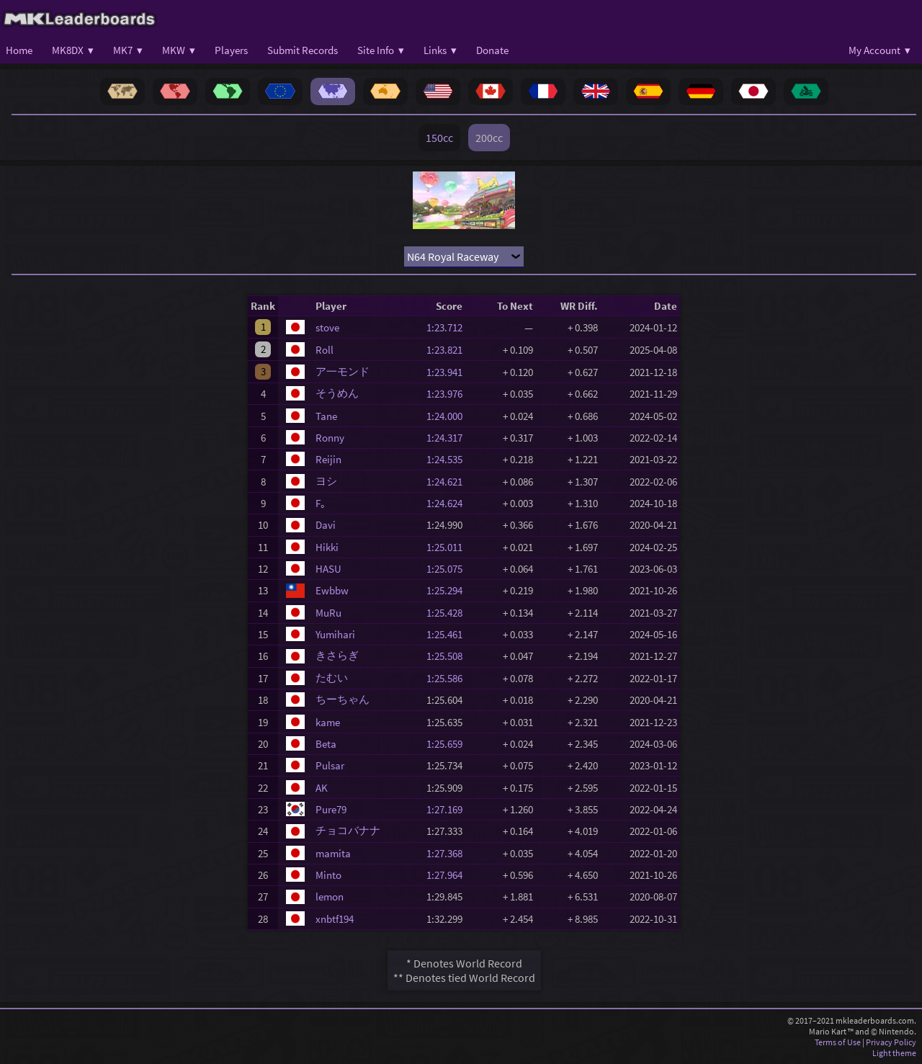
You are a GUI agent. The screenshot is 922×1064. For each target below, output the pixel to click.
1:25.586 (448, 678)
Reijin (328, 459)
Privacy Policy (891, 1042)
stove (327, 327)
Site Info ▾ (380, 50)
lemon (329, 896)
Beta (325, 744)
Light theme (894, 1052)
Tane (326, 416)
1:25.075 (448, 569)
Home (19, 50)
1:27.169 (448, 809)
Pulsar (329, 765)
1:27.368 (448, 853)
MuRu (328, 613)
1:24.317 (448, 437)
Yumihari (335, 634)
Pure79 (330, 809)
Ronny (329, 437)
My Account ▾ (879, 50)
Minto (328, 875)
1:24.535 (448, 459)
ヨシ (326, 481)
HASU (328, 569)
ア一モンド (342, 371)
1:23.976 (448, 394)
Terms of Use (838, 1042)
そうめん (337, 393)
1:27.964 (448, 875)
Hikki (327, 547)
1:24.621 (448, 481)
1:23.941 (448, 372)
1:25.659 (448, 744)
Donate (492, 50)
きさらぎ (337, 655)
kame (327, 722)
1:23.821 (448, 350)
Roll (324, 350)
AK (321, 788)
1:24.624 (448, 503)
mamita (333, 853)
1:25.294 (448, 590)
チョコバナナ (347, 830)
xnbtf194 (334, 919)
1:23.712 (448, 327)
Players (231, 50)
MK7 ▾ (128, 50)
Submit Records (302, 50)
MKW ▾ (178, 50)
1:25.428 (448, 613)
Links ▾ (440, 50)
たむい (331, 677)
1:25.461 (448, 634)
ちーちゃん (342, 699)
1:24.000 (448, 416)
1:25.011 (448, 547)
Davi (325, 525)
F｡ (320, 503)
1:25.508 (448, 656)
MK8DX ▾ (73, 50)
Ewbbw (332, 590)
